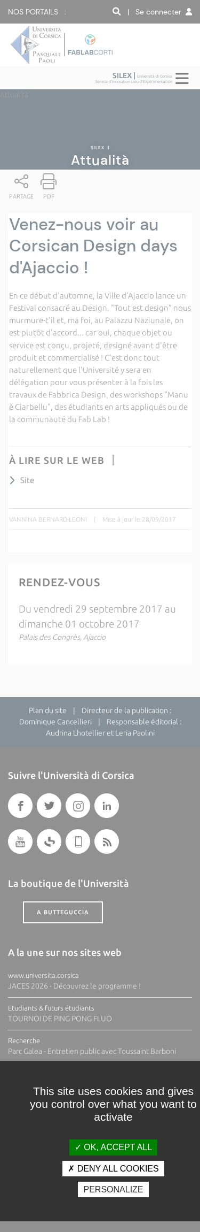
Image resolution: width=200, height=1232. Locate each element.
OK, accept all (113, 1147)
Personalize (113, 1189)
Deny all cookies (113, 1168)
